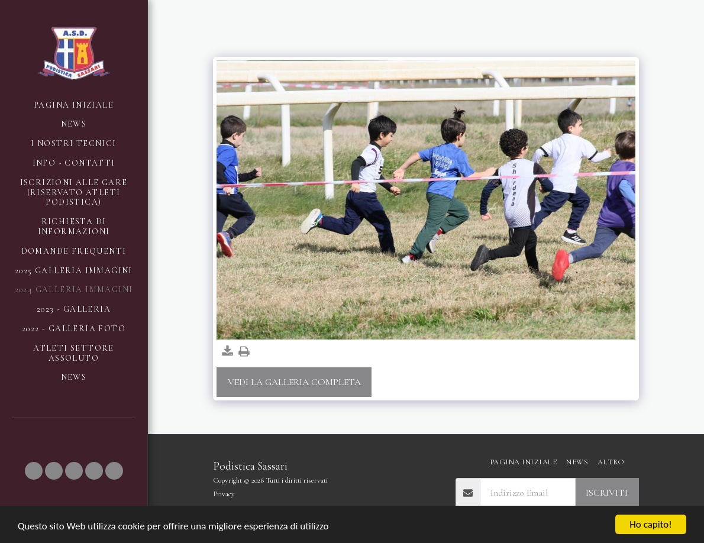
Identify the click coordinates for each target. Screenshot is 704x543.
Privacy (224, 494)
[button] (34, 471)
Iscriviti (607, 493)
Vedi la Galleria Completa (294, 382)
